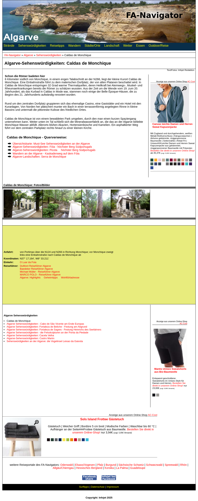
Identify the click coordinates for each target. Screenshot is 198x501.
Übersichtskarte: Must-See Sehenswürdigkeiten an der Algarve (51, 143)
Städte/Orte (92, 46)
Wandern (74, 46)
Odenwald (66, 464)
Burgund (111, 464)
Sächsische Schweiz (131, 464)
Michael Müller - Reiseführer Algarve (40, 271)
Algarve (28, 55)
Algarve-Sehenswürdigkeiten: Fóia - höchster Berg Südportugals (52, 146)
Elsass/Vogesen (85, 464)
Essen (140, 46)
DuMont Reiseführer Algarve (35, 265)
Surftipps (84, 486)
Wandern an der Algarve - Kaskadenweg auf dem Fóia (46, 153)
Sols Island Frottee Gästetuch (102, 419)
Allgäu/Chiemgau (63, 467)
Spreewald (171, 464)
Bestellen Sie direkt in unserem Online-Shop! (172, 150)
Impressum (113, 486)
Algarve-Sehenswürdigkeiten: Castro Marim (30, 338)
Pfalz (100, 464)
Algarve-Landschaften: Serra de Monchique (39, 156)
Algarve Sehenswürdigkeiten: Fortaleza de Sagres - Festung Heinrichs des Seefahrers (54, 329)
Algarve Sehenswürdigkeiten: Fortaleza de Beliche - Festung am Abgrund (47, 326)
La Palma (122, 467)
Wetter (127, 46)
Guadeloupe (137, 467)
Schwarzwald (154, 464)
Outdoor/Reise (159, 46)
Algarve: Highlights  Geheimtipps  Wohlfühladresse (49, 277)
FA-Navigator (12, 55)
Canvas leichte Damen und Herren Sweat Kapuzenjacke (172, 125)
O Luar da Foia (28, 262)
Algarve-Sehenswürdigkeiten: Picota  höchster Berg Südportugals (54, 150)
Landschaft (111, 46)
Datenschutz (98, 486)
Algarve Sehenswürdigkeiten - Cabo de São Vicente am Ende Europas (45, 323)
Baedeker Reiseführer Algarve (36, 268)
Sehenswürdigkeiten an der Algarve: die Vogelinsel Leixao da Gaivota (45, 341)
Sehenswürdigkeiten (32, 46)
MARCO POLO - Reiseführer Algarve (40, 274)
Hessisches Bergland (89, 467)
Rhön (183, 464)
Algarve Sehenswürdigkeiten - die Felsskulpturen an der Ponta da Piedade (47, 332)
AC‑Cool (191, 82)
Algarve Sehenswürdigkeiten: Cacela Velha (30, 335)
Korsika (109, 467)
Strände (8, 46)
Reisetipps (57, 46)
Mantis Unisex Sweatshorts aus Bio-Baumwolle (170, 370)
